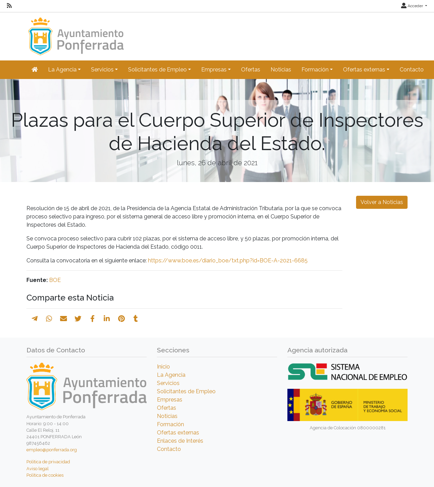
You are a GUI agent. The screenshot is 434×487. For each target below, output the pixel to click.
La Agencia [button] (62, 69)
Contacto (412, 69)
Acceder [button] (412, 5)
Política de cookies (45, 475)
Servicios (168, 383)
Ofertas (250, 69)
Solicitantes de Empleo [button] (157, 69)
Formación (170, 424)
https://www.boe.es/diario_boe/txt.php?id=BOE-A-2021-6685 (228, 260)
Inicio (163, 366)
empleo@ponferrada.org (51, 449)
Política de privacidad (48, 461)
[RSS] (9, 5)
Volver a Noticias (382, 202)
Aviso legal (37, 468)
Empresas (169, 399)
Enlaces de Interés (180, 441)
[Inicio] (75, 33)
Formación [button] (315, 69)
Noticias (281, 69)
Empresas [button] (214, 69)
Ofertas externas (178, 432)
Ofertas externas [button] (364, 69)
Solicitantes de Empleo (186, 391)
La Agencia (171, 375)
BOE (55, 280)
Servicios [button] (102, 69)
